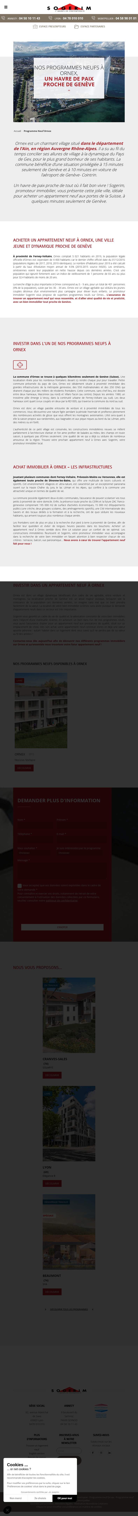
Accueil (17, 131)
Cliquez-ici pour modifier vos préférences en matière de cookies (69, 1506)
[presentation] (44, 912)
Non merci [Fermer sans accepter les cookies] (16, 1498)
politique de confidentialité (61, 900)
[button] (7, 1510)
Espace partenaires (93, 26)
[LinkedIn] (109, 1452)
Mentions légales (64, 1503)
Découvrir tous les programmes (69, 1309)
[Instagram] (101, 1452)
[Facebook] (93, 1452)
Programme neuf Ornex (101, 1497)
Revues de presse (37, 1457)
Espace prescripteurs (52, 26)
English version (37, 1453)
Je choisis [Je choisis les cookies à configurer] (40, 1498)
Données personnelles (41, 1503)
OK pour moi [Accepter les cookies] (65, 1498)
